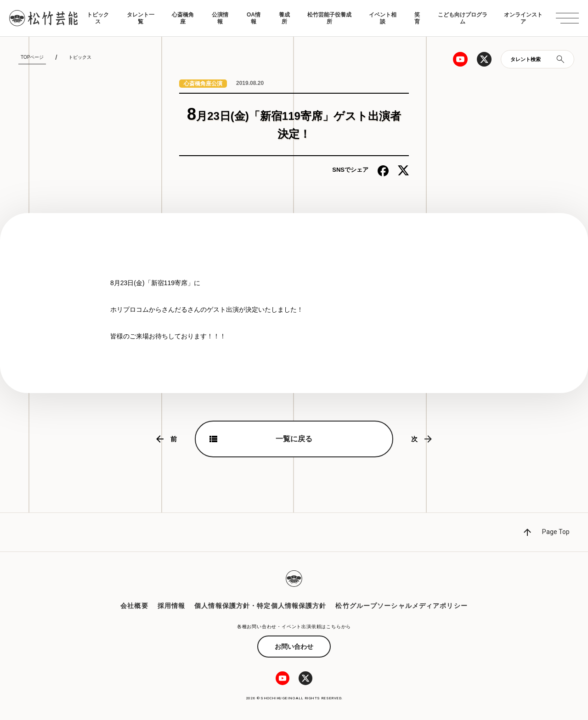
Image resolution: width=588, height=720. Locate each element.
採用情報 (171, 605)
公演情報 (220, 17)
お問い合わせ (294, 646)
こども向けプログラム (462, 17)
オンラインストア (523, 17)
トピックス (98, 17)
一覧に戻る (294, 439)
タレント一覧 (140, 17)
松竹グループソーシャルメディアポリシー (401, 605)
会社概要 (134, 605)
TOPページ (32, 57)
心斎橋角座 (183, 17)
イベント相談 (382, 17)
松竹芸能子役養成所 (329, 17)
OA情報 (253, 17)
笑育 (417, 17)
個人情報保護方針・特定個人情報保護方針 (260, 605)
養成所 (284, 17)
